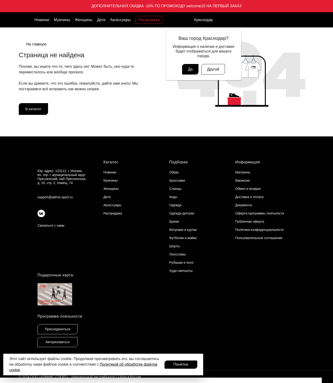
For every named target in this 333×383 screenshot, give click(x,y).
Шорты (174, 246)
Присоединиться (57, 329)
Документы (243, 205)
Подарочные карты (55, 275)
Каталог (110, 162)
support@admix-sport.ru (55, 197)
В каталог (33, 109)
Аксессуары (120, 20)
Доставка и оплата (249, 197)
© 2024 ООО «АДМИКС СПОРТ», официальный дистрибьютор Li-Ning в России (80, 377)
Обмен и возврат (248, 189)
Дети (101, 20)
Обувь (174, 172)
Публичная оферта (249, 221)
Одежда (175, 205)
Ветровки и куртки (183, 230)
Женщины (84, 20)
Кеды (173, 197)
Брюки (174, 221)
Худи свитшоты (181, 271)
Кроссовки (177, 180)
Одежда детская (181, 213)
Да (190, 69)
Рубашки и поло (181, 262)
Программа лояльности (59, 316)
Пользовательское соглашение (259, 238)
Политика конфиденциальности (259, 230)
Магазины (242, 172)
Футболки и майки (183, 238)
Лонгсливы (177, 254)
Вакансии (242, 180)
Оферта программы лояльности (259, 213)
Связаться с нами (50, 225)
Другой (213, 69)
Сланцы (175, 189)
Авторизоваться (57, 342)
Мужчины (62, 20)
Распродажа (149, 20)
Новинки (41, 20)
